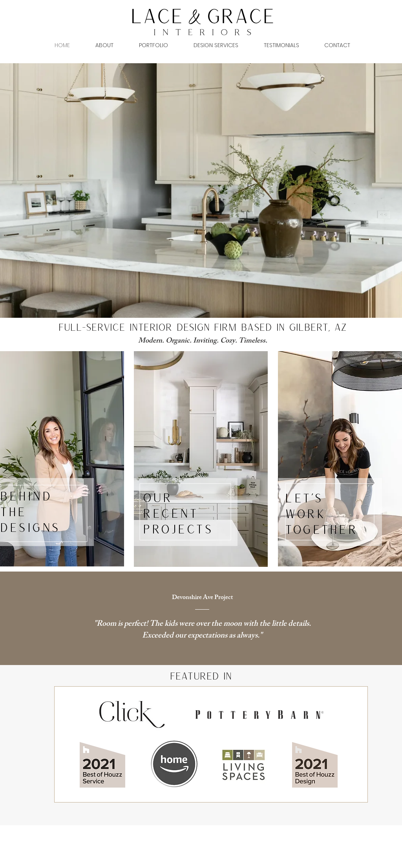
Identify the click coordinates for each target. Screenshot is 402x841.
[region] (201, 459)
